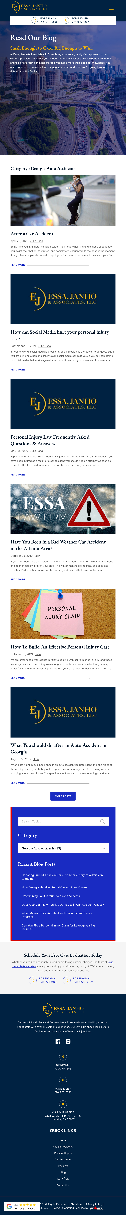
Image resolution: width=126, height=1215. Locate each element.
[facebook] (58, 1041)
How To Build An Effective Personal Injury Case (60, 646)
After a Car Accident (32, 233)
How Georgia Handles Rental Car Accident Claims (54, 887)
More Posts (63, 796)
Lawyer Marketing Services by (78, 1208)
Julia (37, 555)
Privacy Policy (94, 1204)
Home (63, 1140)
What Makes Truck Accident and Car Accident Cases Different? (57, 915)
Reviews (63, 1165)
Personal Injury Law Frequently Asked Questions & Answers (50, 440)
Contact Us (63, 1185)
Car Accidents (63, 1159)
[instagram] (68, 1041)
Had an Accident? (63, 1146)
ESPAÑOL (63, 1178)
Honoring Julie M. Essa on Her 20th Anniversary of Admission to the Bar (62, 876)
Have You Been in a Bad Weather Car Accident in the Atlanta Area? (58, 545)
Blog (63, 1172)
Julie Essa (36, 241)
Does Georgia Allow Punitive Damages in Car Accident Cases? (63, 904)
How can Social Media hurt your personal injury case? (60, 335)
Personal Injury (63, 1153)
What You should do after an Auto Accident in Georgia (58, 748)
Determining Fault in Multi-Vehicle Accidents (51, 896)
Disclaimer (76, 1204)
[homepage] (63, 1010)
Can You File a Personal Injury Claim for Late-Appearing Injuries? (58, 927)
